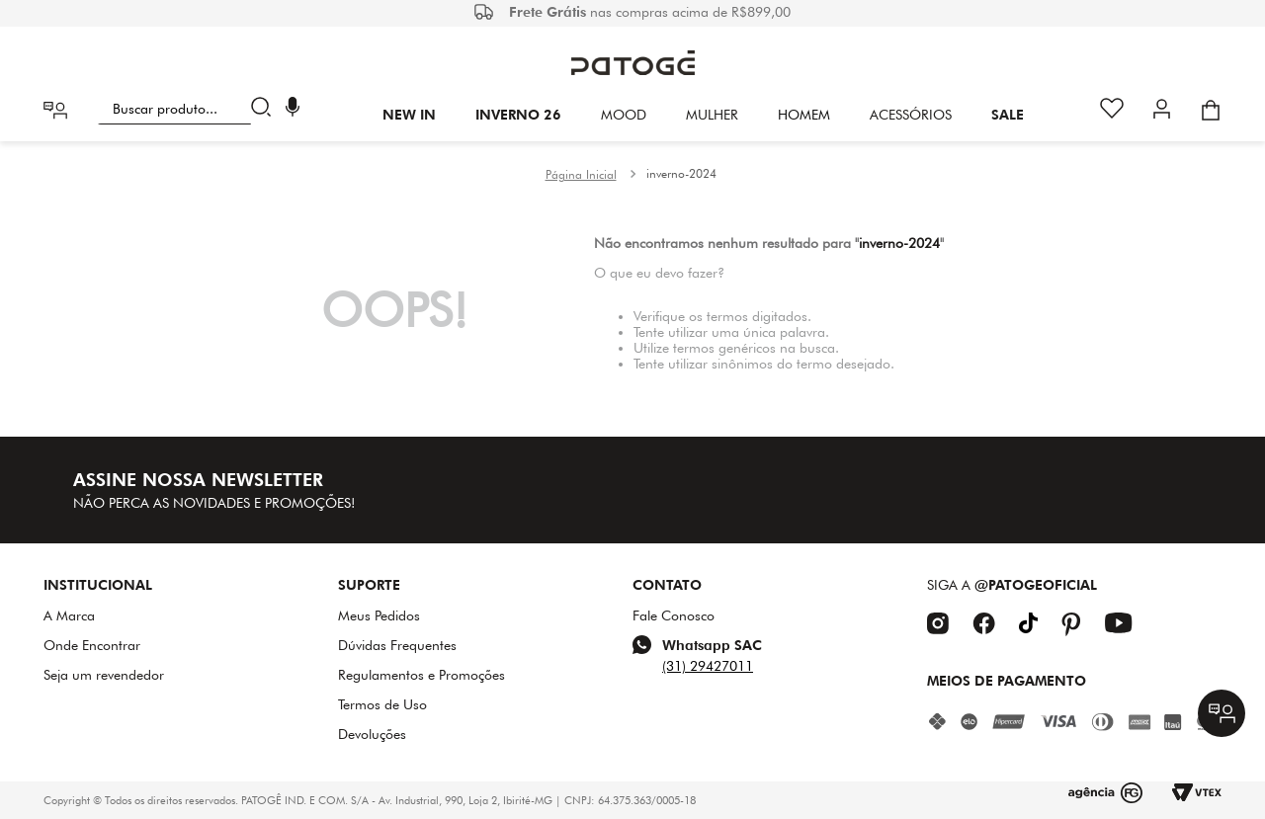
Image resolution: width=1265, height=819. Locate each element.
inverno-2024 (681, 173)
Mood (623, 115)
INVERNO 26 (518, 115)
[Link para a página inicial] (581, 175)
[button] (292, 109)
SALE (1007, 115)
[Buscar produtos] (265, 108)
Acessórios (911, 115)
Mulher (712, 115)
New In (409, 115)
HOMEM (804, 115)
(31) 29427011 (707, 666)
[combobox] (188, 108)
